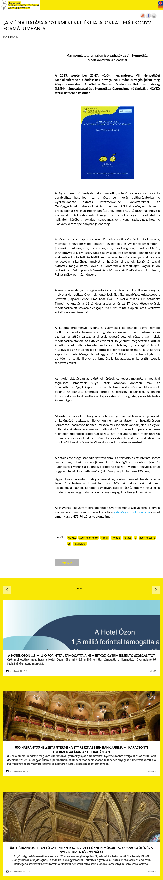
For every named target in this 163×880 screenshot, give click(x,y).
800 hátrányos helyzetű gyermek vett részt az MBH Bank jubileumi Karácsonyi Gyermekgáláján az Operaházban (81, 749)
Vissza (67, 562)
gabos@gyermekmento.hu (132, 512)
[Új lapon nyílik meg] (148, 17)
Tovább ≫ (152, 671)
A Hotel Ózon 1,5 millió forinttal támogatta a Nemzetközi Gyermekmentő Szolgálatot (81, 655)
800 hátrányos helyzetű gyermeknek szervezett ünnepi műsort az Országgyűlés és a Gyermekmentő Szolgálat (81, 850)
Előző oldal (7, 590)
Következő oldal (156, 590)
